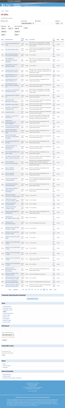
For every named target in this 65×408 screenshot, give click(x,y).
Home (2, 11)
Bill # (2, 39)
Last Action (32, 39)
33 (38, 289)
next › (51, 289)
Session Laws (6, 316)
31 (32, 289)
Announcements (6, 322)
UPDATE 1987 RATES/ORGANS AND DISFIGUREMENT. (10, 122)
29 (26, 289)
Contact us (5, 367)
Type (9, 26)
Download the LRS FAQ (32, 298)
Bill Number (38, 21)
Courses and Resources (45, 1)
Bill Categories (6, 318)
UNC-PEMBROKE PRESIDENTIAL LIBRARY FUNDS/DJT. (11, 60)
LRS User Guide (6, 365)
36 (47, 289)
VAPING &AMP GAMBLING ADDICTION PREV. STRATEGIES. (11, 190)
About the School (39, 1)
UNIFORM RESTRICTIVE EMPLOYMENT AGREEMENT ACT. (12, 85)
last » (55, 289)
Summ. (58, 44)
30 (29, 289)
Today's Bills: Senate (7, 310)
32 (35, 289)
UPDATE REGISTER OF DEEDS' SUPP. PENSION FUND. (11, 131)
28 (23, 289)
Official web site (7, 374)
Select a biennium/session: (8, 332)
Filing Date (3, 26)
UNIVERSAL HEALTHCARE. (11, 104)
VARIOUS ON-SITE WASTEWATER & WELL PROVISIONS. (10, 269)
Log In (29, 390)
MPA (52, 1)
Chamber (57, 21)
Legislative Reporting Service (32, 6)
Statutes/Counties (7, 320)
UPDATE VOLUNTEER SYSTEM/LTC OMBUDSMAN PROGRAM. (12, 137)
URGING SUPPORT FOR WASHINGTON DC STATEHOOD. (11, 147)
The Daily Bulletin (7, 306)
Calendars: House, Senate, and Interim (12, 378)
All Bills (4, 311)
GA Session (24, 21)
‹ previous (15, 289)
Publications (56, 1)
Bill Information (7, 376)
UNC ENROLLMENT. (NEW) (11, 49)
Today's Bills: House (7, 308)
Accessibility (34, 390)
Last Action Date (18, 26)
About (4, 364)
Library (50, 1)
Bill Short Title (4, 21)
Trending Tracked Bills (8, 313)
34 (41, 289)
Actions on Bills (6, 315)
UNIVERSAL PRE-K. (10, 112)
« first (9, 289)
